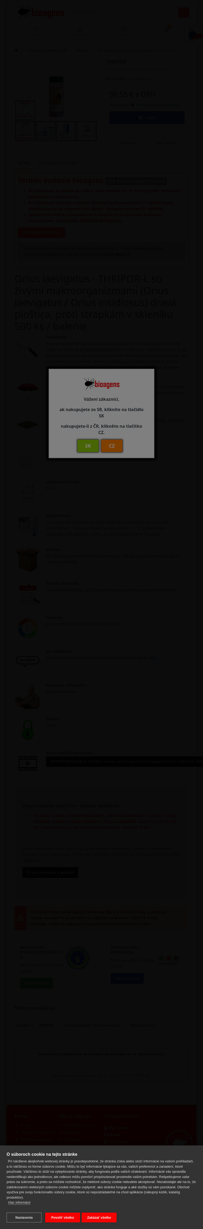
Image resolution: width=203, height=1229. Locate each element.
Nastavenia (24, 1217)
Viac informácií (19, 1205)
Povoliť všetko (62, 1217)
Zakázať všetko (101, 1217)
